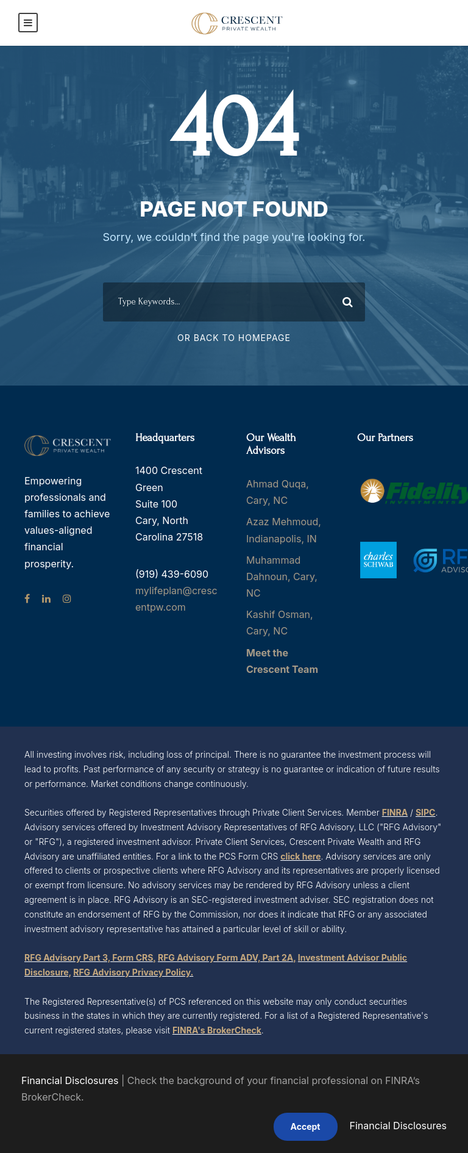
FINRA (395, 812)
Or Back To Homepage (234, 337)
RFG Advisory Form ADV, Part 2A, (227, 957)
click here (300, 856)
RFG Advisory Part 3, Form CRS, (90, 957)
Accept (306, 1126)
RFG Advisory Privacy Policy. (133, 972)
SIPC (426, 812)
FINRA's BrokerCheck (216, 1030)
